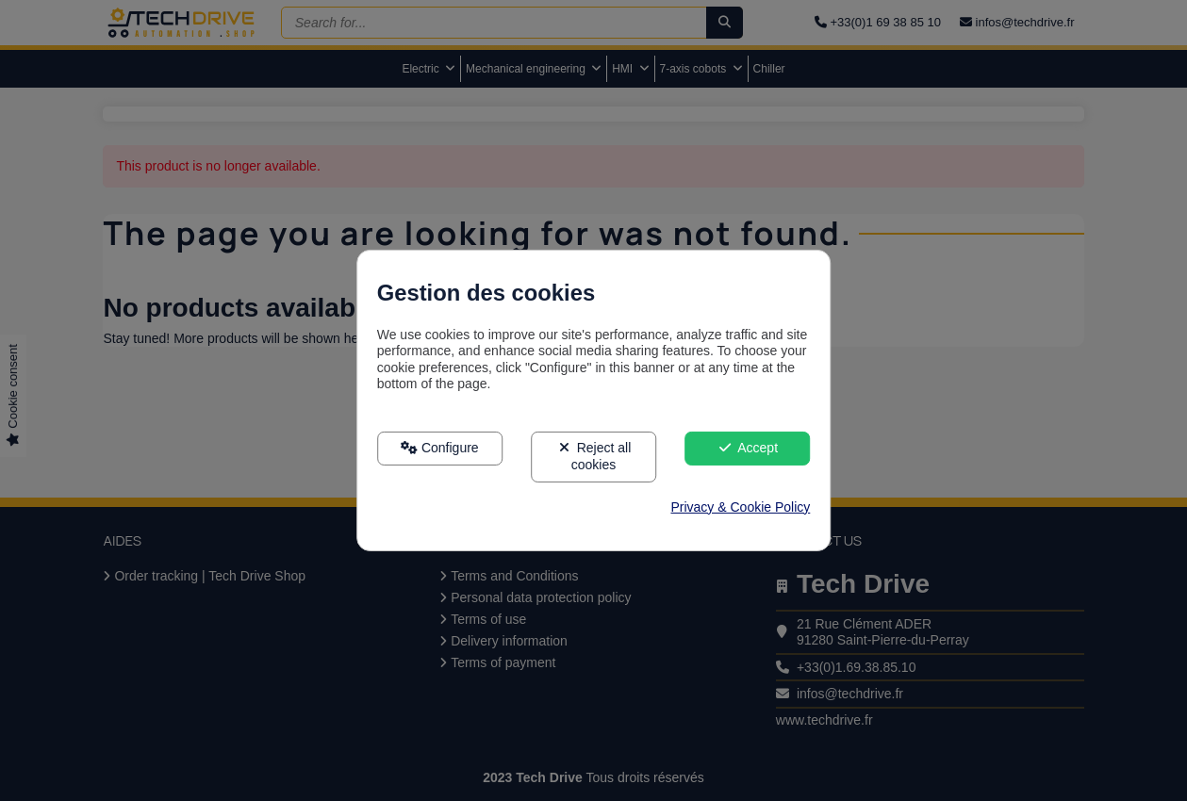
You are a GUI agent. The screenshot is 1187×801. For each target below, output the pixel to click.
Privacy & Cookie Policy (740, 507)
